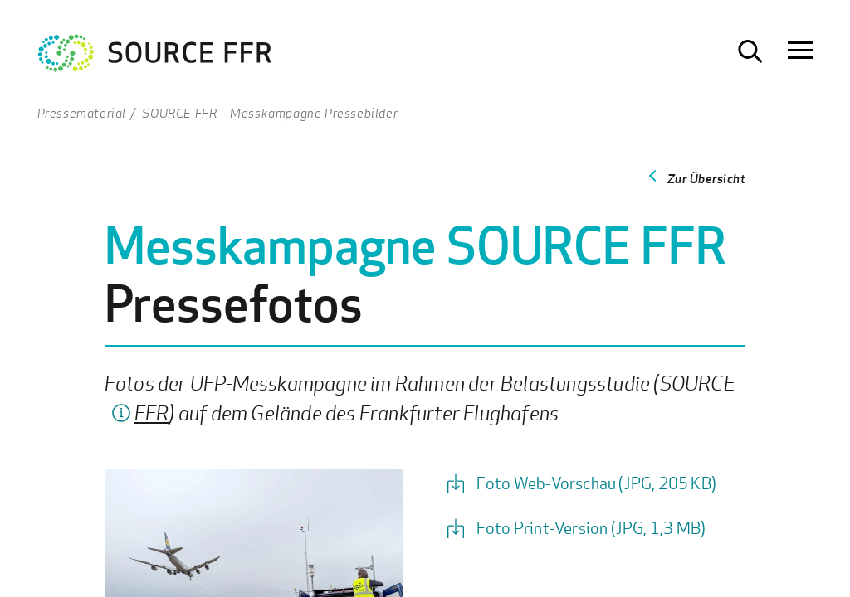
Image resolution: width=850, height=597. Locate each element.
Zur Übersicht (706, 178)
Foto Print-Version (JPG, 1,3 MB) (591, 527)
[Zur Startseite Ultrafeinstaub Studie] (155, 57)
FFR (151, 412)
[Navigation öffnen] (800, 51)
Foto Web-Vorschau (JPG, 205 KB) (596, 483)
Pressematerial (81, 112)
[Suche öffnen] (750, 51)
